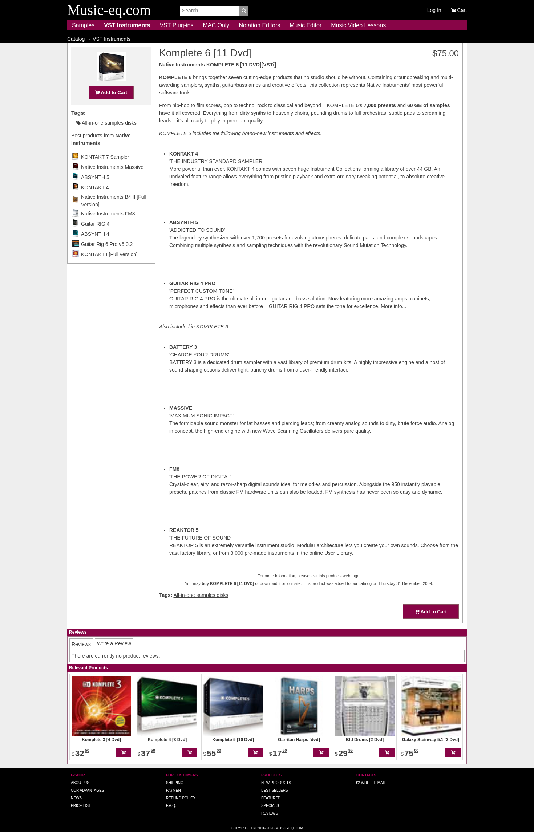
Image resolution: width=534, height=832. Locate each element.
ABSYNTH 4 (95, 248)
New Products (276, 783)
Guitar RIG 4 (95, 238)
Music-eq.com (289, 828)
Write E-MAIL (371, 783)
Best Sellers (274, 790)
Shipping (174, 783)
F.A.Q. (171, 806)
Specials (270, 806)
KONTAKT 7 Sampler (105, 171)
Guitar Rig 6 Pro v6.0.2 (107, 258)
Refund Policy (180, 798)
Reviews (269, 813)
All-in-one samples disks (106, 137)
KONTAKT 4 (95, 202)
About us (80, 783)
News (76, 798)
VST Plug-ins (176, 25)
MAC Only (216, 25)
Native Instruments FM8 (108, 228)
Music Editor (305, 25)
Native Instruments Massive (112, 181)
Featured (270, 798)
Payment (174, 790)
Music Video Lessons (358, 25)
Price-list (81, 806)
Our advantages (87, 790)
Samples (83, 25)
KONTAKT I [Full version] (109, 268)
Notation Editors (259, 25)
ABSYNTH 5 (95, 191)
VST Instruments (127, 25)
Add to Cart (111, 106)
